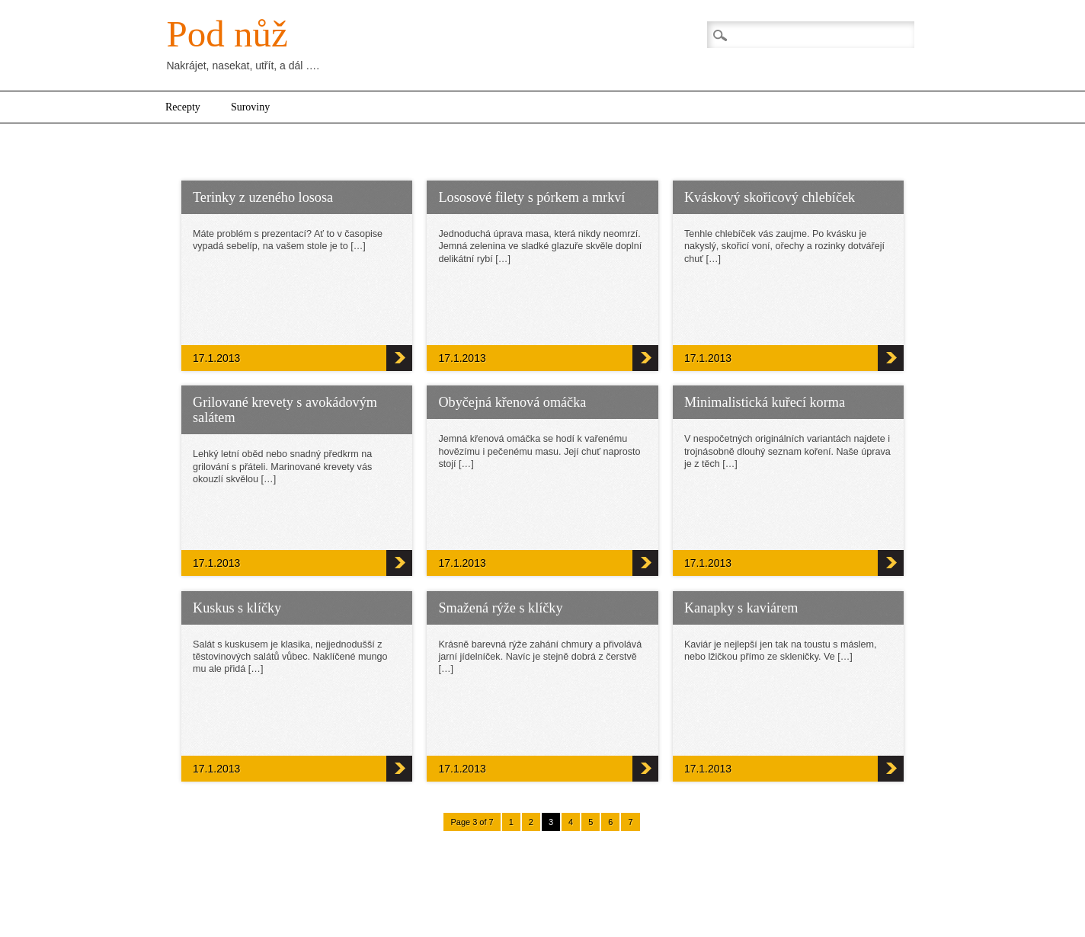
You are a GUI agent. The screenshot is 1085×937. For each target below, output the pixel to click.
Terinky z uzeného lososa (263, 197)
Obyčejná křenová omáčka (512, 402)
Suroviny (250, 107)
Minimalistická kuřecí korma (764, 402)
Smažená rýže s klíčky (500, 608)
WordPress (552, 896)
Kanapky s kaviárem (741, 608)
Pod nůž (226, 34)
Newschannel (617, 896)
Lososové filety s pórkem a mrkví (531, 197)
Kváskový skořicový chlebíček (769, 197)
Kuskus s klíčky (237, 608)
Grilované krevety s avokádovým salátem (285, 410)
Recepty (182, 107)
